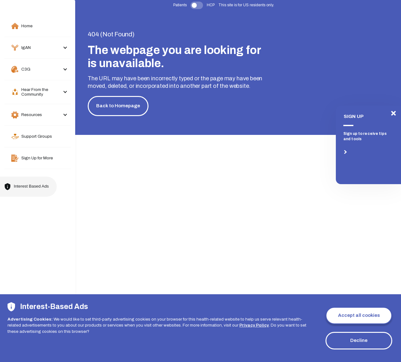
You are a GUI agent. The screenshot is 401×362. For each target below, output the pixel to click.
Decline (358, 340)
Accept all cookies (359, 315)
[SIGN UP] (368, 145)
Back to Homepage (118, 105)
